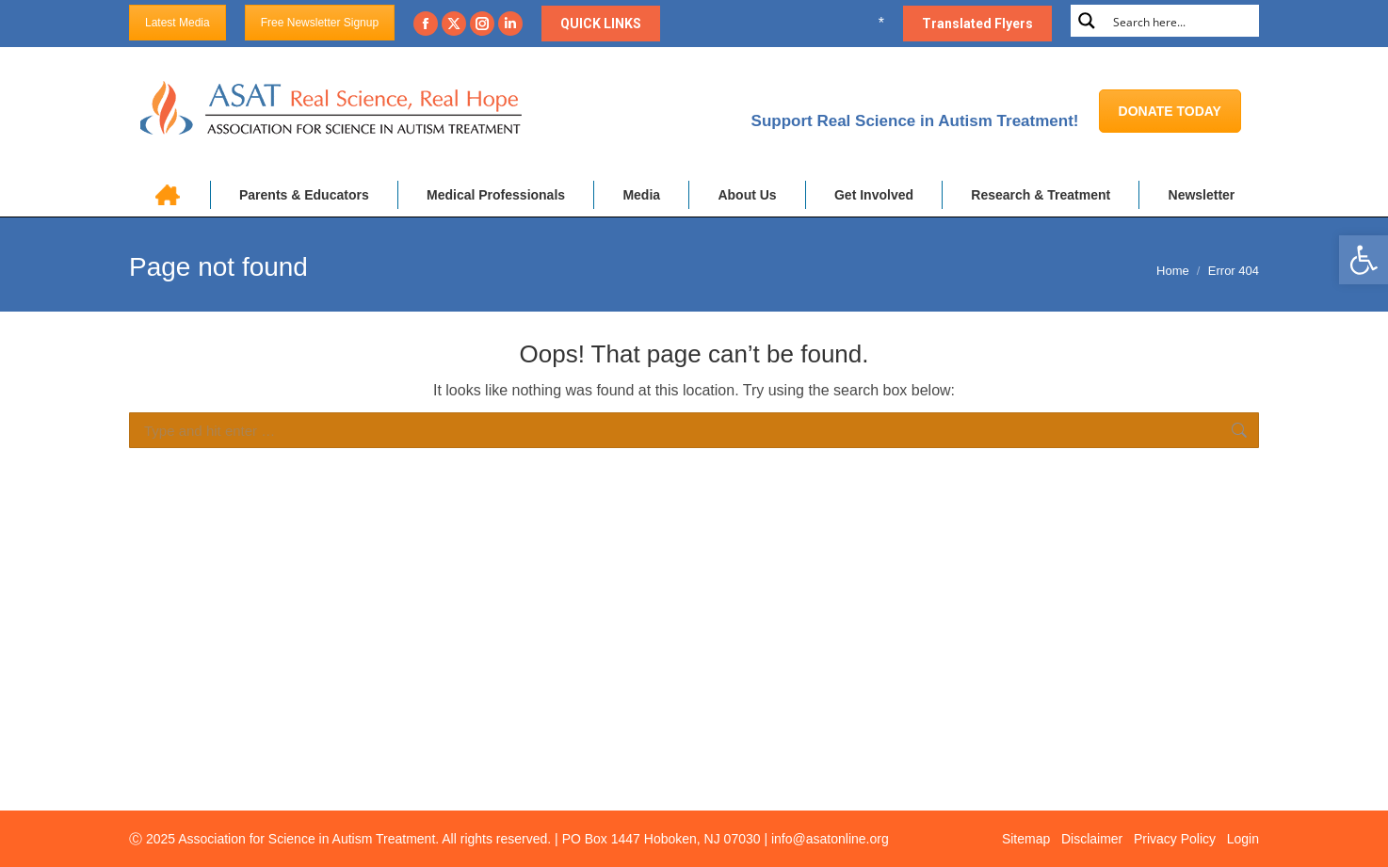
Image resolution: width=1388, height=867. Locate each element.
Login (1243, 838)
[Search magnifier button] (1087, 21)
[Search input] (1182, 21)
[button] (1363, 259)
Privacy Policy (1175, 838)
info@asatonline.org (830, 838)
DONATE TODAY (1170, 111)
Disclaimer (1091, 838)
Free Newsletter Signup (320, 22)
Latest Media (177, 22)
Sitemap (1026, 838)
